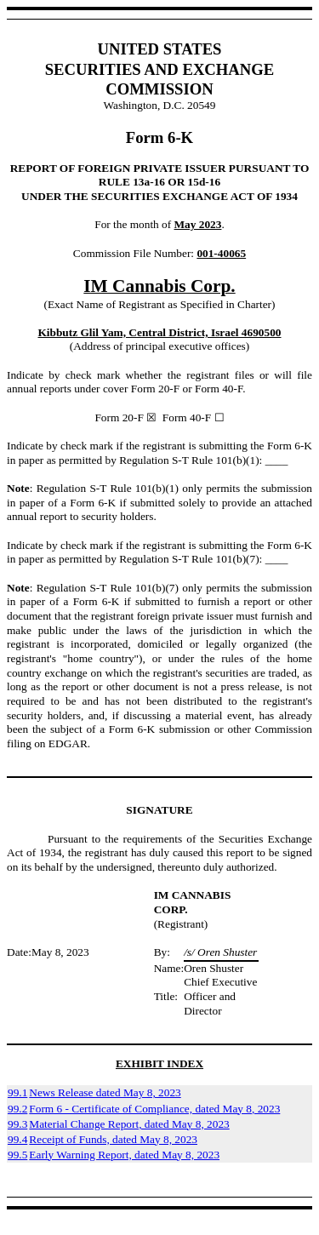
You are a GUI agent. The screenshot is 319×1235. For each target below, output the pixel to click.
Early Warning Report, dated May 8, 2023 (124, 1154)
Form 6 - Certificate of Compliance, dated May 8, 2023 (154, 1108)
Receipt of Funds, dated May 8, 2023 (113, 1139)
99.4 (17, 1139)
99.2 (17, 1108)
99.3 (17, 1124)
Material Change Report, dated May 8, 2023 (129, 1124)
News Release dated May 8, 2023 (104, 1092)
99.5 (17, 1154)
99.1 (17, 1092)
